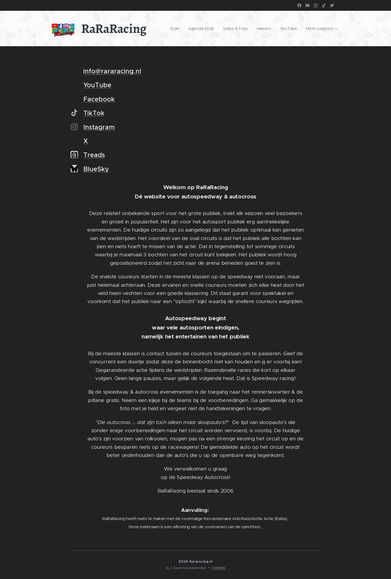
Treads (94, 155)
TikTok (94, 113)
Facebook (99, 99)
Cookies (218, 567)
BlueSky (96, 169)
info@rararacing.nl (112, 71)
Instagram (99, 127)
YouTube (97, 85)
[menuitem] (173, 28)
